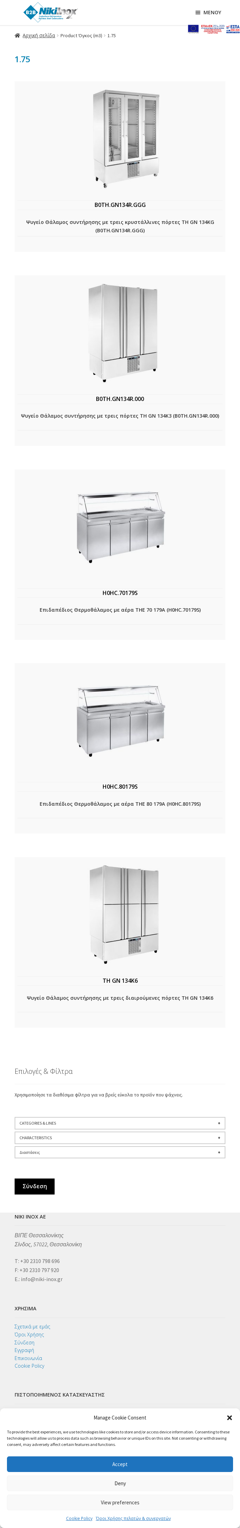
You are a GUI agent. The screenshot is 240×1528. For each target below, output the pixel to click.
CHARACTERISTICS (120, 1137)
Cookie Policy (79, 1518)
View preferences (120, 1502)
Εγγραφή (24, 1350)
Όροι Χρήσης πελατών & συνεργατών (133, 1518)
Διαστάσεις (120, 1152)
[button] (229, 1417)
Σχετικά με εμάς (32, 1326)
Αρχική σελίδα (39, 35)
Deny (120, 1483)
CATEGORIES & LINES (120, 1123)
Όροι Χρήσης (29, 1334)
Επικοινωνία (28, 1358)
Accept (120, 1464)
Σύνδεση (35, 1186)
